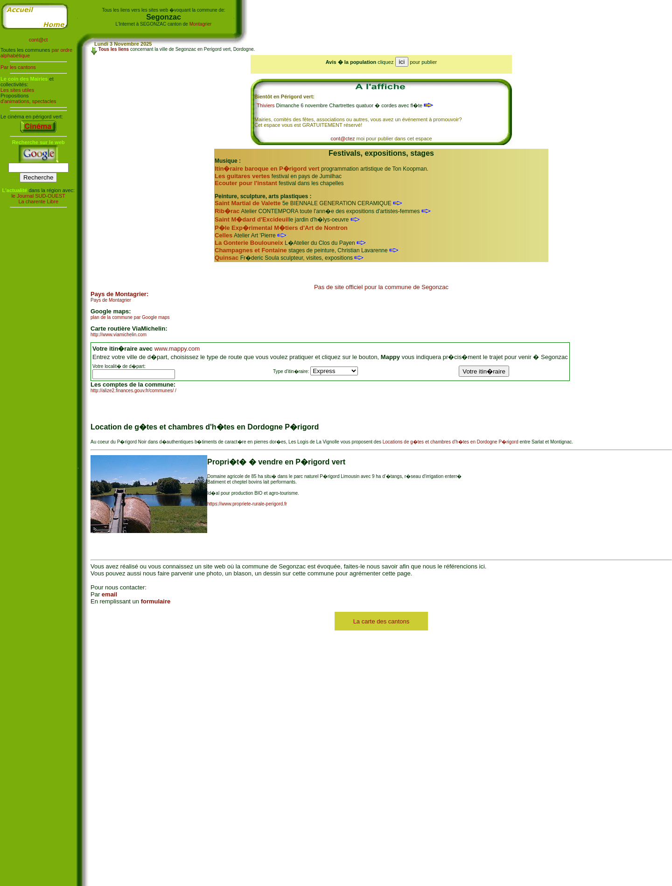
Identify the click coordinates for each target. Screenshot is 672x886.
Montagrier (200, 24)
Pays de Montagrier (111, 300)
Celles (223, 235)
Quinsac (226, 257)
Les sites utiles (17, 90)
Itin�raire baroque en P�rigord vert (267, 168)
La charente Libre (38, 201)
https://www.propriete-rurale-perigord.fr (247, 503)
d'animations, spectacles (28, 101)
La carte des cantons (381, 621)
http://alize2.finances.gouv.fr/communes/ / (133, 390)
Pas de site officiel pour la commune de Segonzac (381, 287)
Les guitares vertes (242, 176)
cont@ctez (342, 138)
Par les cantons (18, 67)
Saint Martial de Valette (248, 203)
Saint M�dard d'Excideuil (252, 219)
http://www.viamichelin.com (119, 334)
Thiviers (266, 105)
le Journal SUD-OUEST (38, 196)
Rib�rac (227, 211)
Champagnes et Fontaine (251, 250)
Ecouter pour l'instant (246, 183)
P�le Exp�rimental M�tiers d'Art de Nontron (281, 227)
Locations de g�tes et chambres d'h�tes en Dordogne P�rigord (450, 441)
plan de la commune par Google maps (130, 317)
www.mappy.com (177, 348)
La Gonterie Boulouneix (249, 242)
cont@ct (38, 39)
